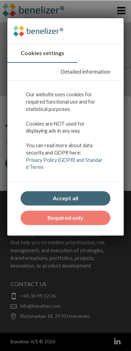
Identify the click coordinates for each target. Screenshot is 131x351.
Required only (65, 217)
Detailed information (85, 71)
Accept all (65, 198)
